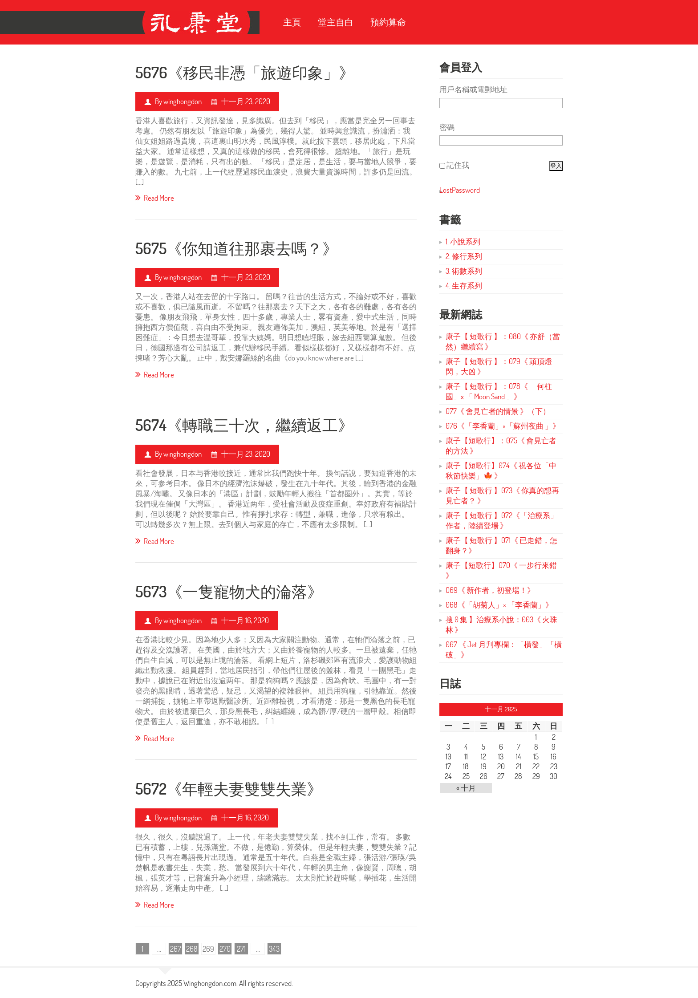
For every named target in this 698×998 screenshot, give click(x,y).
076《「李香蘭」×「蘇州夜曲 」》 (503, 425)
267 (175, 948)
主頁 (292, 22)
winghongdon (182, 101)
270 (225, 948)
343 (274, 948)
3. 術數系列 (464, 271)
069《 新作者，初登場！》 (490, 590)
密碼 (447, 127)
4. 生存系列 (464, 285)
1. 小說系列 (463, 241)
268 (192, 948)
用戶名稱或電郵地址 (473, 89)
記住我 (457, 165)
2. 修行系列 (464, 256)
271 (241, 948)
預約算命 (388, 22)
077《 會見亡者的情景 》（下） (498, 411)
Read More (154, 198)
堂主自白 (335, 22)
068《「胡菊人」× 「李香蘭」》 (499, 604)
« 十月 (466, 787)
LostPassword (459, 190)
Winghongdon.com (209, 983)
